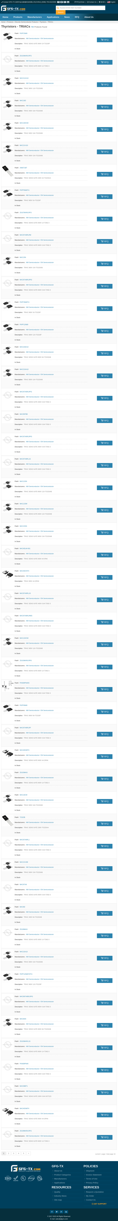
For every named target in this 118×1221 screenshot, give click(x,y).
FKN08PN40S (24, 682)
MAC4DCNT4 (24, 570)
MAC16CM (23, 794)
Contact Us (92, 2)
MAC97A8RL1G (25, 458)
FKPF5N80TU (24, 189)
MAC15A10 (24, 950)
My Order (89, 1195)
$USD (103, 2)
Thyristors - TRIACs (46, 21)
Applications (53, 16)
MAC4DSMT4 (24, 1107)
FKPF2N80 (23, 32)
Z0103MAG (24, 771)
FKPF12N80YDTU (26, 973)
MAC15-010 (24, 144)
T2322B (22, 816)
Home (5, 16)
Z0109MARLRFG (26, 1130)
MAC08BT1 (24, 1085)
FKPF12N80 (24, 323)
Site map (57, 1199)
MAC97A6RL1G (25, 592)
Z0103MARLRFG (26, 54)
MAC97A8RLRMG (26, 614)
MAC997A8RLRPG (26, 995)
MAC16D (23, 99)
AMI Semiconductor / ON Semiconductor (40, 37)
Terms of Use (90, 1177)
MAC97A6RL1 (25, 838)
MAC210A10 (24, 368)
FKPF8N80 (23, 704)
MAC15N (23, 256)
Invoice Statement (92, 1173)
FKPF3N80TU (24, 301)
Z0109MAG (24, 928)
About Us (89, 16)
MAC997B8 (24, 413)
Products (17, 16)
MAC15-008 (24, 861)
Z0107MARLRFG (26, 211)
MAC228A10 (24, 346)
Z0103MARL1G (25, 1040)
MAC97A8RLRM (25, 234)
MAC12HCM (24, 637)
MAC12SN (23, 480)
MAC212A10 (24, 77)
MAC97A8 (23, 883)
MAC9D (22, 906)
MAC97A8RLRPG (26, 278)
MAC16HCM (24, 122)
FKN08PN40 (24, 1062)
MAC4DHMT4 (24, 749)
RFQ (77, 16)
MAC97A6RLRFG (26, 390)
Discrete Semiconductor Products (26, 21)
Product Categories (61, 1173)
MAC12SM (23, 502)
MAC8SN (23, 1018)
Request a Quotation (94, 1191)
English (112, 2)
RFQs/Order (80, 2)
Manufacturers (35, 16)
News (67, 16)
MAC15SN (23, 525)
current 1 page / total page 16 (105, 1153)
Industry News (59, 1195)
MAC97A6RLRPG (26, 435)
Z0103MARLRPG (26, 659)
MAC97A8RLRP (25, 726)
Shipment (89, 1170)
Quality (56, 1191)
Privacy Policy (91, 1181)
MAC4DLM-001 (25, 547)
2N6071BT (23, 166)
